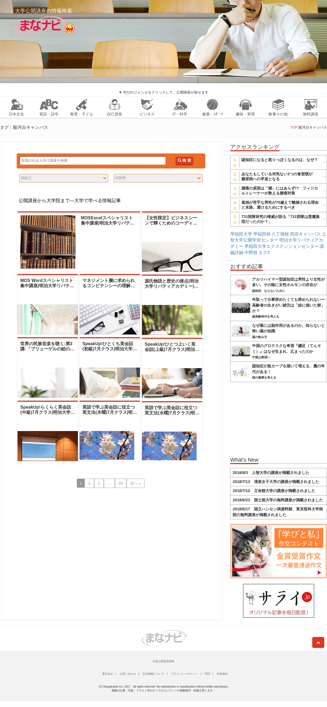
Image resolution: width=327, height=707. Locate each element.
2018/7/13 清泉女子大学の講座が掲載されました (276, 481)
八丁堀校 (280, 234)
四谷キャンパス (305, 234)
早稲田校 (262, 234)
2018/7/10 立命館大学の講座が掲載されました (274, 490)
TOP (293, 127)
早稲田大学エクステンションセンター (281, 246)
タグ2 (264, 252)
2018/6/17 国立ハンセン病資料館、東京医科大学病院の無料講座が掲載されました (278, 512)
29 (121, 483)
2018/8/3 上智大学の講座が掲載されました (271, 472)
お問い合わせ (127, 673)
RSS (207, 673)
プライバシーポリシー (184, 673)
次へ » (135, 483)
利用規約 (222, 673)
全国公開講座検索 (163, 661)
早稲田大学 (241, 234)
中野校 (251, 252)
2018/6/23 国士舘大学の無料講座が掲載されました (278, 500)
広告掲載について (153, 673)
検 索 (184, 160)
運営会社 (107, 673)
